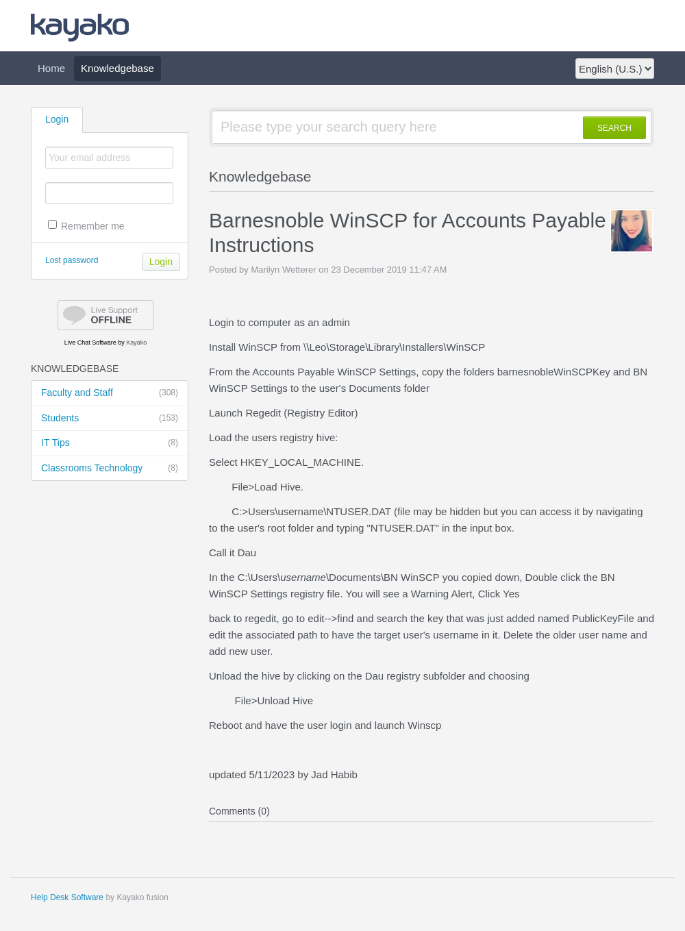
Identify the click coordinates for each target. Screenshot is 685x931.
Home (51, 68)
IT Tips (109, 443)
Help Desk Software (67, 897)
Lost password (71, 260)
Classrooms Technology (109, 468)
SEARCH (614, 128)
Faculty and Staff (109, 393)
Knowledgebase (117, 68)
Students (109, 418)
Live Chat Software (90, 342)
